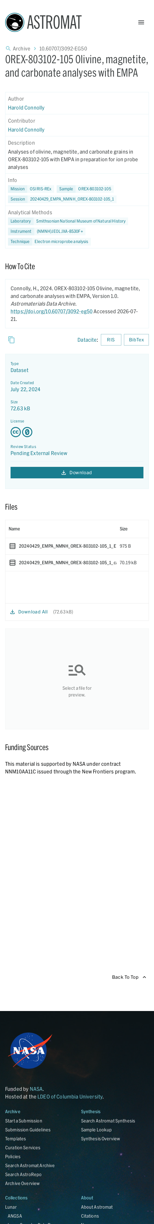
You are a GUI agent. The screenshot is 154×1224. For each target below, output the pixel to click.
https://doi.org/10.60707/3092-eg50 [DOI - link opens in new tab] (52, 311)
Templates (15, 1138)
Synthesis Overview (100, 1138)
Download (77, 473)
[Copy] (11, 339)
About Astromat (97, 1207)
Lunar (11, 1207)
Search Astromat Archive (30, 1165)
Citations (90, 1216)
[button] (85, 189)
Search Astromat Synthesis (108, 1120)
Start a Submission (23, 1120)
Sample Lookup (96, 1129)
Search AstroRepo (23, 1174)
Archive (21, 48)
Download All (29, 612)
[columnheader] (61, 529)
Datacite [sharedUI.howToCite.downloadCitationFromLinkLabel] (87, 340)
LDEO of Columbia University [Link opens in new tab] (69, 1096)
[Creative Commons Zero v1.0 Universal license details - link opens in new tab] (77, 432)
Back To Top (129, 977)
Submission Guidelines (28, 1129)
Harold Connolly (26, 107)
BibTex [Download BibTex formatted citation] (136, 340)
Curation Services (23, 1147)
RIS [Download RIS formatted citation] (111, 340)
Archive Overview (22, 1183)
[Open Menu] (141, 22)
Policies (12, 1156)
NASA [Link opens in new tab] (36, 1089)
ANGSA (15, 1216)
